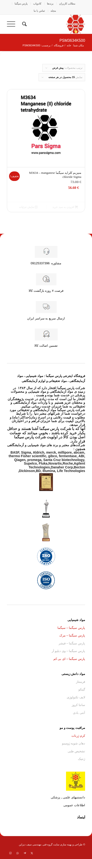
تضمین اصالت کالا (45, 345)
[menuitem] (67, 3)
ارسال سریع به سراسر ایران (46, 318)
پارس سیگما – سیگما (71, 628)
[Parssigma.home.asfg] (54, 24)
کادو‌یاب (37, 3)
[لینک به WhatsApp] (17, 853)
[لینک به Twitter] (32, 853)
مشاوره (46, 263)
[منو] (12, 24)
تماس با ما (39, 10)
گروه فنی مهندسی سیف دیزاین (35, 844)
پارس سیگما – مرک (72, 635)
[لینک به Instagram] (10, 853)
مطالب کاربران (67, 3)
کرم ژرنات (78, 735)
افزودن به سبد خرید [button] (65, 207)
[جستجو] (23, 24)
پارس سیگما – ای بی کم (69, 659)
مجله (53, 10)
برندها (50, 3)
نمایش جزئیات (28, 207)
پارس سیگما (21, 3)
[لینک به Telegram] (24, 853)
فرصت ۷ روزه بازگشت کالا (46, 290)
